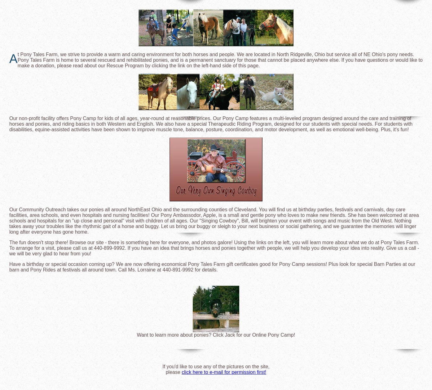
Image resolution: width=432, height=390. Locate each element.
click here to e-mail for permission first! (224, 372)
